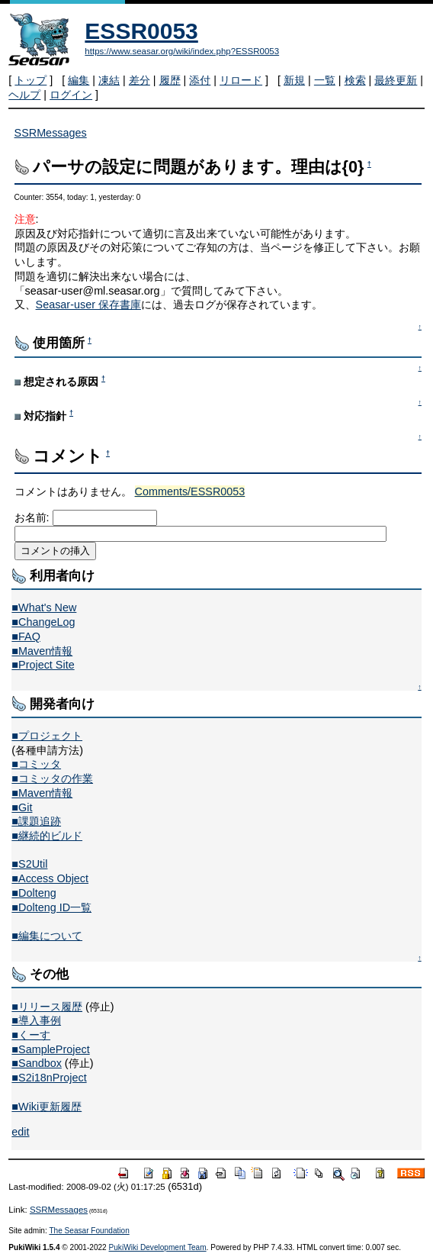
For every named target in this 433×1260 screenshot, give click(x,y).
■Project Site (42, 665)
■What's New (43, 607)
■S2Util (29, 864)
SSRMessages (50, 133)
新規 (294, 80)
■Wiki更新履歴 (46, 1106)
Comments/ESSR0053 (190, 491)
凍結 (109, 80)
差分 (139, 80)
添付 (199, 80)
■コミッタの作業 (52, 778)
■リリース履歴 (46, 1007)
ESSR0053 (141, 31)
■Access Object (49, 878)
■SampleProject (50, 1049)
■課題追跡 (36, 821)
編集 (78, 80)
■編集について (46, 936)
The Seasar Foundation (89, 1230)
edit (20, 1132)
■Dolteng (33, 893)
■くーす (30, 1035)
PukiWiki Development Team (158, 1247)
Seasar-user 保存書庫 (88, 304)
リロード (241, 80)
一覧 (324, 80)
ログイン (71, 95)
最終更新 (395, 80)
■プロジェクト (46, 736)
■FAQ (25, 636)
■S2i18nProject (48, 1077)
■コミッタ (36, 764)
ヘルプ (24, 95)
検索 (355, 80)
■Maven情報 (41, 651)
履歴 (170, 80)
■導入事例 (36, 1020)
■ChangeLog (43, 622)
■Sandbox (36, 1063)
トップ (30, 80)
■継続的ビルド (46, 836)
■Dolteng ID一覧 (51, 907)
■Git (21, 807)
